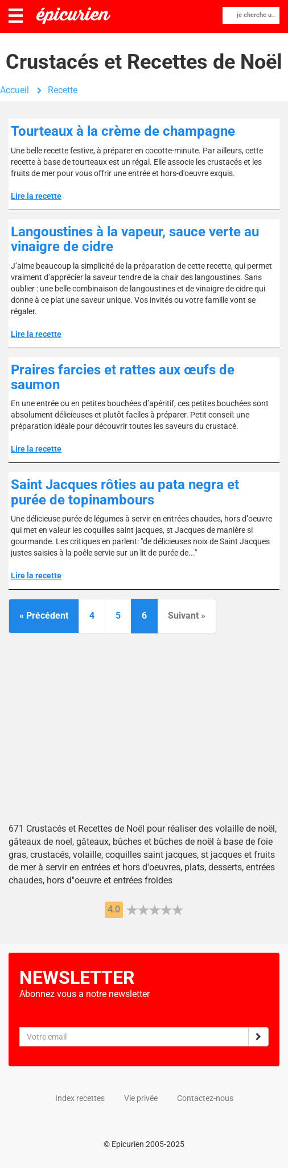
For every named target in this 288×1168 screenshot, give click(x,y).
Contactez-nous (205, 1098)
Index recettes (80, 1098)
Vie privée (141, 1098)
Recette (62, 90)
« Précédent (43, 615)
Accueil (14, 90)
